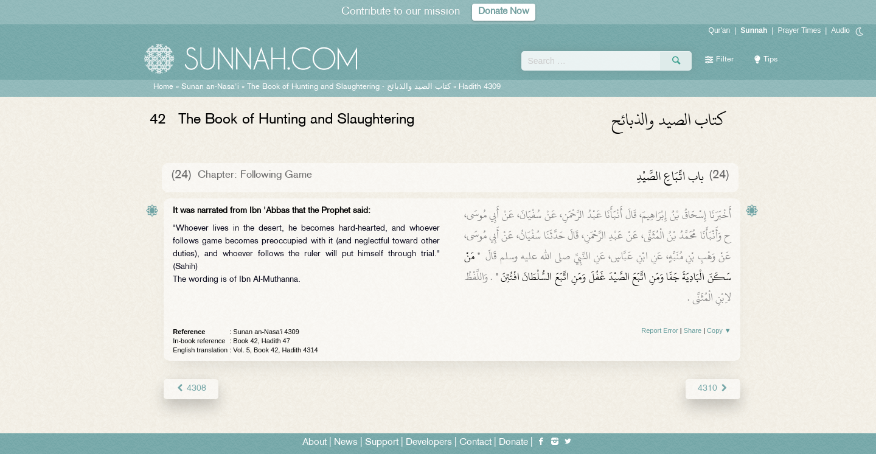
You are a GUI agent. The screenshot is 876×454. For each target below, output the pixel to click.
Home (163, 87)
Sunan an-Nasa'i (210, 87)
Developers (429, 442)
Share (692, 330)
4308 (191, 389)
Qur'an (720, 30)
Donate (513, 442)
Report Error (659, 330)
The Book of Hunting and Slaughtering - (349, 87)
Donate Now (503, 11)
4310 (713, 389)
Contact (475, 442)
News (346, 442)
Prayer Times (799, 30)
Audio (840, 30)
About (314, 442)
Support (381, 442)
